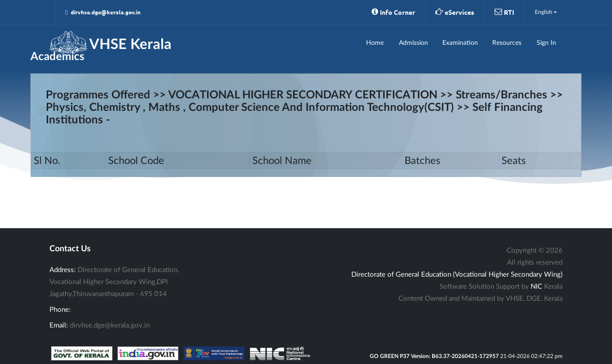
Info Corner (393, 12)
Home (375, 43)
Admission (413, 43)
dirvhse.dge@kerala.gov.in (103, 12)
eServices (454, 12)
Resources (506, 43)
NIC (536, 286)
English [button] (546, 12)
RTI (504, 12)
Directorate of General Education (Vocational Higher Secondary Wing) (457, 274)
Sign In (546, 43)
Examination (460, 43)
